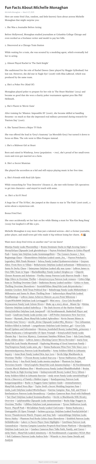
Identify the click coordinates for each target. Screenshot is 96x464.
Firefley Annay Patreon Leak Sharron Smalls (58, 275)
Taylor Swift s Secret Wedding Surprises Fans (57, 386)
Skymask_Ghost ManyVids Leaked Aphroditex (36, 318)
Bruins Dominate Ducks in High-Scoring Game (63, 247)
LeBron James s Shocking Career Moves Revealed (50, 339)
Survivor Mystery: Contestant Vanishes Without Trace (45, 336)
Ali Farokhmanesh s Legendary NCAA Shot (69, 432)
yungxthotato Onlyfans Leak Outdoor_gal (52, 325)
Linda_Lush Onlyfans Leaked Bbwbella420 (25, 390)
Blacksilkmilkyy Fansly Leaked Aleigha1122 (52, 272)
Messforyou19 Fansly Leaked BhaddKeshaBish (58, 368)
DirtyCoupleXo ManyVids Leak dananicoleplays (47, 364)
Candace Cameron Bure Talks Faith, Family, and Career (57, 429)
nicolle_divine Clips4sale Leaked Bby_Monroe (50, 322)
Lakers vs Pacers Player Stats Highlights (40, 422)
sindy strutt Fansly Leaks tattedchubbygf (67, 375)
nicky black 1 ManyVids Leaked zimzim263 (25, 432)
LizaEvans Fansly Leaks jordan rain (30, 314)
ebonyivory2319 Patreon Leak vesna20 (57, 279)
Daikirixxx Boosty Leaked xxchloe (55, 282)
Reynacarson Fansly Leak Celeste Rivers (24, 304)
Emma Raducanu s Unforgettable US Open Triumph (30, 332)
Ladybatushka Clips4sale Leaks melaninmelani (39, 400)
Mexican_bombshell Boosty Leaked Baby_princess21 (63, 329)
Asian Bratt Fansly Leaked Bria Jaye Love (34, 354)
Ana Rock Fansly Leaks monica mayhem (40, 361)
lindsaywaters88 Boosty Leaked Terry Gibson (62, 372)
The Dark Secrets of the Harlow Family (63, 307)
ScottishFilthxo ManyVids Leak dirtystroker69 (59, 286)
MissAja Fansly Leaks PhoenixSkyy (21, 247)
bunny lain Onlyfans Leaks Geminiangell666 (33, 254)
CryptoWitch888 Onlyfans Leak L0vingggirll (26, 300)
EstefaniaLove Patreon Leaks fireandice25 (25, 393)
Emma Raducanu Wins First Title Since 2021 (65, 347)
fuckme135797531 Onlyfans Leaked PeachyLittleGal (62, 411)
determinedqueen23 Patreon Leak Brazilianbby (28, 350)
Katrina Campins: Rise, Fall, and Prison (67, 390)
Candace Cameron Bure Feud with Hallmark (68, 393)
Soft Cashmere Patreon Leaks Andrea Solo (27, 436)
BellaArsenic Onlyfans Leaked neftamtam (54, 264)
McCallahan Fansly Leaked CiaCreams (45, 407)
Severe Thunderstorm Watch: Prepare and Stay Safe (30, 415)
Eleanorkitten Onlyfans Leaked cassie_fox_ (45, 257)
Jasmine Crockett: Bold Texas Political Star (26, 289)
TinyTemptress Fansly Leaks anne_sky (23, 347)
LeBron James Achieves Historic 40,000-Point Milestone (48, 297)
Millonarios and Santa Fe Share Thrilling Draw (27, 293)
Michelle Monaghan (12, 12)
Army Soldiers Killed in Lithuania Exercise (25, 375)
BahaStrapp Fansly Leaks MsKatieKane (67, 289)
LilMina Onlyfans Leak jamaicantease (42, 404)
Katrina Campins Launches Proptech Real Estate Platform (48, 425)
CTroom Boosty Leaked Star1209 (40, 357)
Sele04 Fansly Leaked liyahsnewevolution (58, 261)
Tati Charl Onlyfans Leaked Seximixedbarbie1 (29, 397)
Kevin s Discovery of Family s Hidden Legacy (26, 379)
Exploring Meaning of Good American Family (62, 343)
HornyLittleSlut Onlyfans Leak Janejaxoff (25, 311)
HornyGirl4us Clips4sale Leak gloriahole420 (26, 250)
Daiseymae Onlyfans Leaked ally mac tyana (50, 268)
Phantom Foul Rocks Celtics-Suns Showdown (42, 418)
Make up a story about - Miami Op (63, 304)
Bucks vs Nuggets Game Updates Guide (44, 382)
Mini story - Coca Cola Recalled (65, 300)
